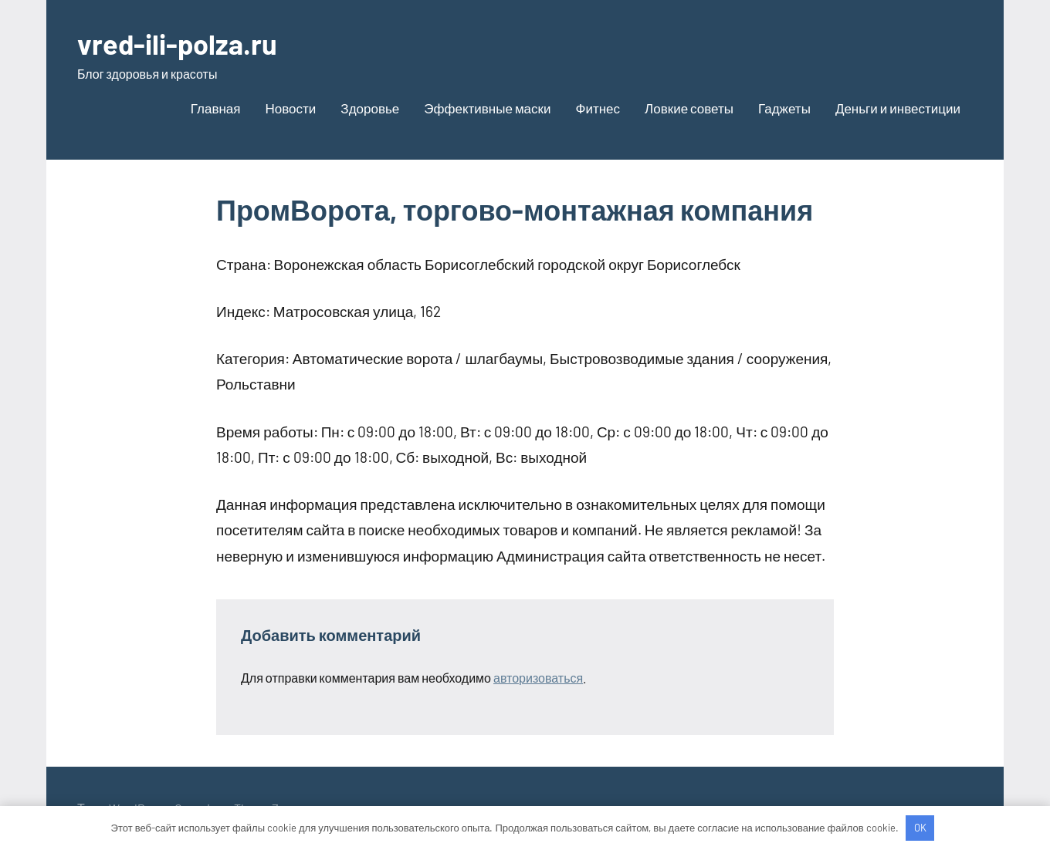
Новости (291, 108)
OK (920, 827)
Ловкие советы (689, 108)
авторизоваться (538, 677)
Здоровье (369, 108)
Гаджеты (784, 108)
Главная (216, 108)
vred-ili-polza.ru (177, 43)
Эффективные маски (487, 108)
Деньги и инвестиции (897, 108)
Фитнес (598, 108)
